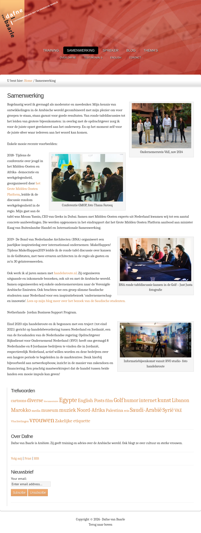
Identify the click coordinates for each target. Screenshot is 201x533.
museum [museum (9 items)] (49, 410)
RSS (36, 458)
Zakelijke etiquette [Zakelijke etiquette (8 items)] (72, 420)
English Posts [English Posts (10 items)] (91, 400)
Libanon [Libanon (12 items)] (180, 400)
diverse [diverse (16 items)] (35, 400)
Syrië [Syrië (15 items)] (168, 410)
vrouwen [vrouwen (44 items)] (41, 420)
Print (28, 458)
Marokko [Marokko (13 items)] (21, 410)
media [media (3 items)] (36, 411)
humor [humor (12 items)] (131, 400)
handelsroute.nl (65, 273)
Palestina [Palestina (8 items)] (114, 410)
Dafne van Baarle (29, 22)
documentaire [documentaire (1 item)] (51, 401)
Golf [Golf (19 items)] (118, 400)
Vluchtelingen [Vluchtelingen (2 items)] (20, 421)
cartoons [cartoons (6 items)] (18, 400)
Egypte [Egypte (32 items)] (68, 400)
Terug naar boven (100, 525)
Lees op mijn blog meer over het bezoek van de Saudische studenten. (76, 301)
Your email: (19, 478)
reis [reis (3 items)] (126, 411)
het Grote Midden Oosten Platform (23, 189)
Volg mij (16, 458)
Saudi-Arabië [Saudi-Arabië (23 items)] (146, 409)
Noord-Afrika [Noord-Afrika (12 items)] (91, 410)
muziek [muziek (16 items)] (67, 410)
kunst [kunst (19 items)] (164, 400)
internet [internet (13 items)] (148, 400)
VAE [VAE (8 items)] (178, 410)
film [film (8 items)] (109, 400)
